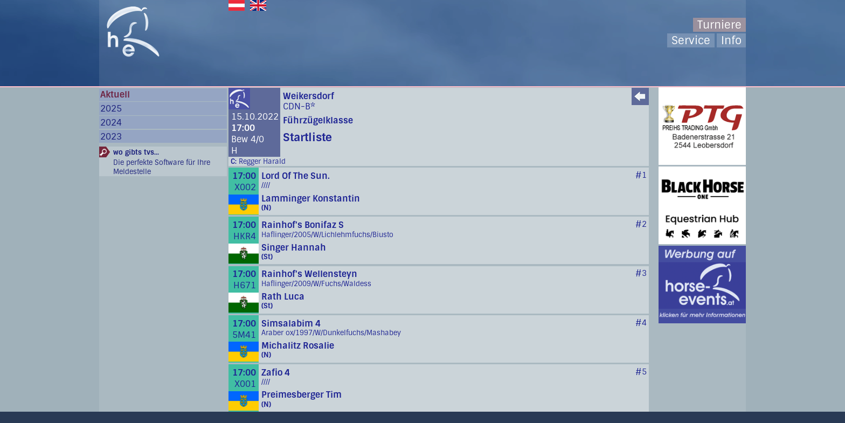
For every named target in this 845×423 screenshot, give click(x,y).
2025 (111, 108)
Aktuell (115, 94)
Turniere (719, 25)
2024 (111, 122)
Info (731, 40)
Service (690, 40)
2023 (111, 136)
